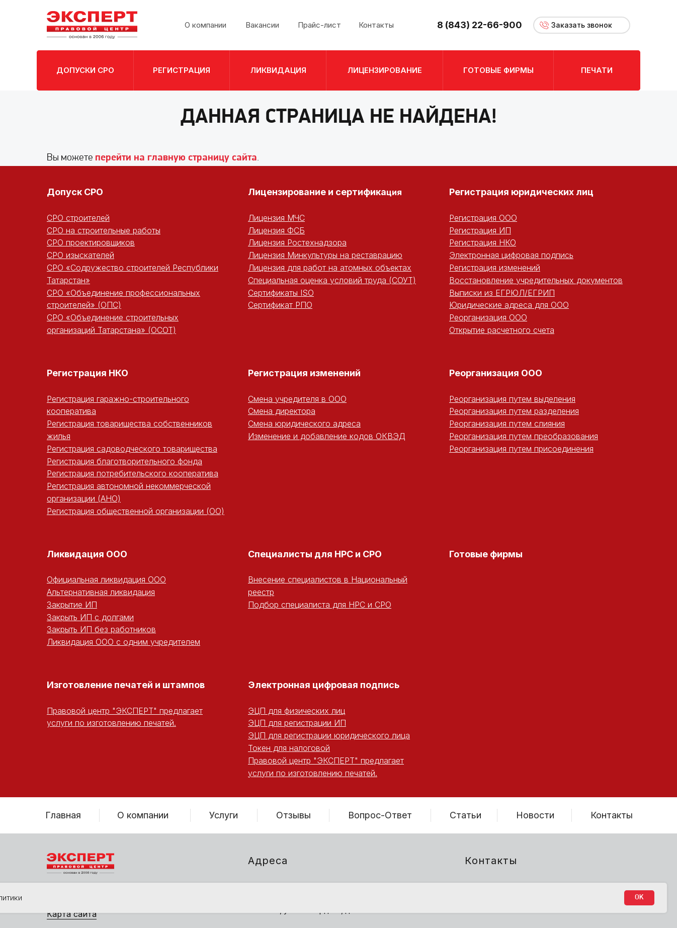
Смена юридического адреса (304, 423)
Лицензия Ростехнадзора (297, 242)
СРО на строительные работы (103, 230)
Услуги (223, 815)
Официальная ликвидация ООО (106, 579)
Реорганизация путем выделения (512, 399)
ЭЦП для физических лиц (296, 711)
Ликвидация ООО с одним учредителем (123, 642)
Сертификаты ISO (281, 293)
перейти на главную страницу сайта (176, 158)
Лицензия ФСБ (276, 230)
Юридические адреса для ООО (509, 305)
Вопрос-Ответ (380, 815)
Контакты (611, 815)
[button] (581, 25)
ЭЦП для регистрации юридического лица (329, 735)
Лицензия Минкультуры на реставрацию (325, 255)
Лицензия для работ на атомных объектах (329, 268)
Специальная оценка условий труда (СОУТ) (332, 280)
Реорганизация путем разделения (514, 411)
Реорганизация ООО (488, 317)
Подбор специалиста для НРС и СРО (319, 605)
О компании (142, 815)
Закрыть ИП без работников (101, 629)
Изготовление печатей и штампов (126, 685)
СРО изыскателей (80, 255)
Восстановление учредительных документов (536, 280)
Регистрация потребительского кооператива (132, 473)
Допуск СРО (75, 192)
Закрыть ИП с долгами (90, 617)
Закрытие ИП (72, 605)
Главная (63, 815)
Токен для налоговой (289, 748)
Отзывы (293, 815)
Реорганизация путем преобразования (523, 436)
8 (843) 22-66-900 (479, 25)
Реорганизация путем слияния (507, 423)
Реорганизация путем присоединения (521, 449)
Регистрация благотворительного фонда (124, 461)
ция (394, 192)
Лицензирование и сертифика (317, 192)
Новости (535, 815)
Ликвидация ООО (87, 554)
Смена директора (281, 411)
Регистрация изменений (494, 268)
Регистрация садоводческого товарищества (132, 449)
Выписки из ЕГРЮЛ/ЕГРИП (502, 293)
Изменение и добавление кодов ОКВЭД (326, 436)
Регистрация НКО (482, 242)
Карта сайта (72, 914)
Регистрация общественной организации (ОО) (135, 511)
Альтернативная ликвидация (101, 592)
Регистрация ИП (480, 230)
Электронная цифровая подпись (511, 255)
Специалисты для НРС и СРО (315, 554)
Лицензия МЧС (276, 218)
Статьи (465, 815)
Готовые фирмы (486, 554)
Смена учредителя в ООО (297, 399)
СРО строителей (78, 218)
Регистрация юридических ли (518, 192)
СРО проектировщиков (91, 242)
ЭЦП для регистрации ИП (297, 723)
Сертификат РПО (280, 305)
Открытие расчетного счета (501, 330)
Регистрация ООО (483, 218)
